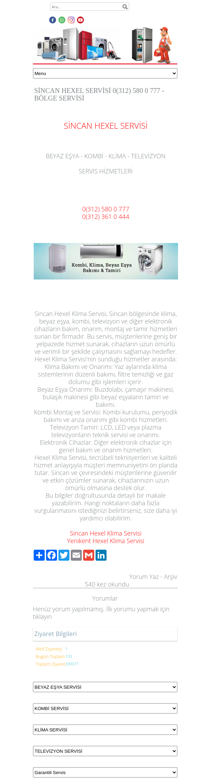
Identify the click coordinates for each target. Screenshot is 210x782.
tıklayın (42, 616)
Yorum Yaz (144, 576)
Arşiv (170, 576)
